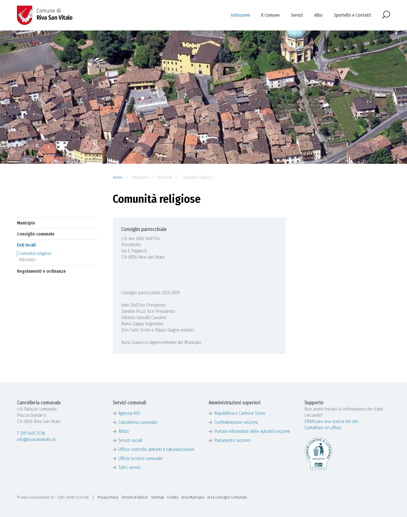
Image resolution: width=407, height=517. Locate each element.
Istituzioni (240, 15)
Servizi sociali (130, 440)
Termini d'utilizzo (134, 497)
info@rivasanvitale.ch (36, 439)
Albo (318, 15)
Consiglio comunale (36, 234)
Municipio (26, 223)
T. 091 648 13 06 (31, 433)
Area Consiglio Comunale (227, 497)
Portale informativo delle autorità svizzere (252, 431)
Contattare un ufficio (322, 427)
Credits (172, 497)
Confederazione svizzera (236, 422)
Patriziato (27, 259)
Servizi (297, 15)
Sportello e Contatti (352, 15)
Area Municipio (192, 497)
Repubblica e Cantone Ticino (239, 413)
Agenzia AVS (129, 413)
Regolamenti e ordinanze (41, 271)
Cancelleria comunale (137, 422)
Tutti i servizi (129, 467)
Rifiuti (123, 431)
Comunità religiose (197, 177)
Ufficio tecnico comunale (140, 458)
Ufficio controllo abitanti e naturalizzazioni (156, 449)
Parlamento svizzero (232, 440)
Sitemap (157, 497)
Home (117, 177)
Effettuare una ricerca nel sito (331, 421)
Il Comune (270, 15)
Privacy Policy (108, 497)
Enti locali (164, 177)
